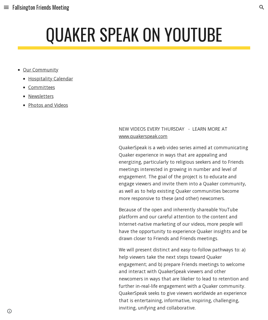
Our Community (40, 70)
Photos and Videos (48, 105)
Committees (41, 87)
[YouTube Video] (63, 148)
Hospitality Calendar (50, 78)
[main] (134, 37)
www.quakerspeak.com (143, 136)
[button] (6, 7)
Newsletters (41, 96)
